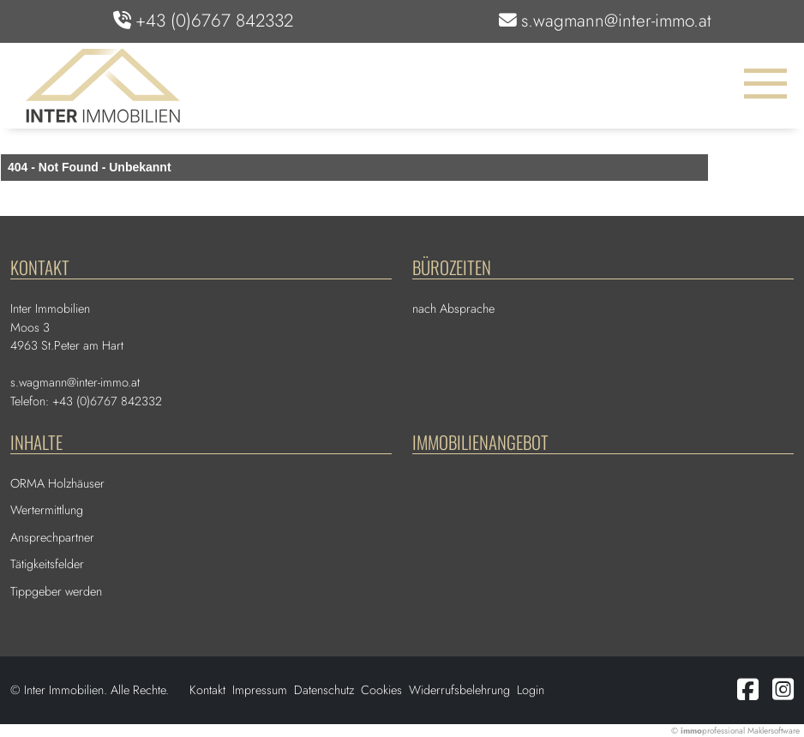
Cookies (381, 689)
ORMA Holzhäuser (57, 483)
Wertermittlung (46, 509)
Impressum (259, 689)
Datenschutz (324, 689)
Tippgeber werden (56, 591)
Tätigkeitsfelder (47, 563)
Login (530, 689)
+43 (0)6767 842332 (214, 20)
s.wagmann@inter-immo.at (616, 20)
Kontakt (207, 689)
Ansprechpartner (52, 537)
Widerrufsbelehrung (459, 689)
